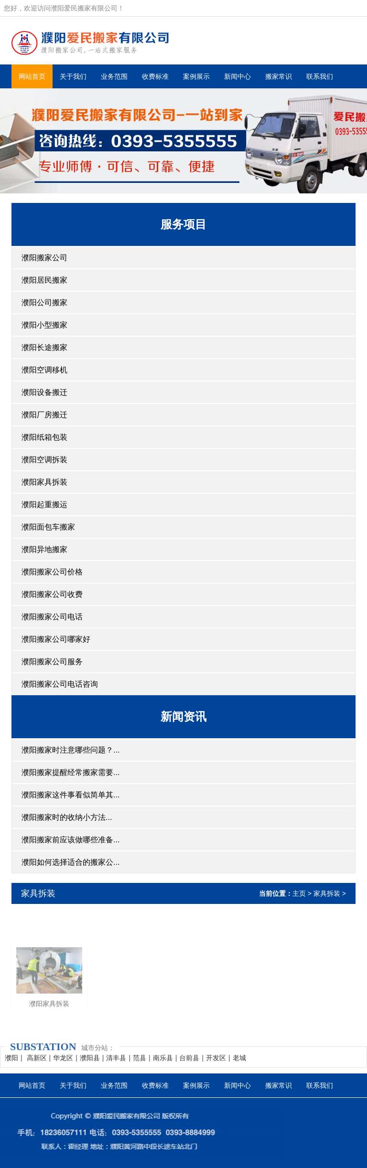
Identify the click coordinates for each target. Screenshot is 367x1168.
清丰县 (116, 1065)
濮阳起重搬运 (44, 504)
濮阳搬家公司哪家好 (56, 639)
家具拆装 (38, 893)
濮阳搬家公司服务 (52, 662)
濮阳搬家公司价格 (52, 572)
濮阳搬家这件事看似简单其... (70, 795)
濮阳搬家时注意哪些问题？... (70, 750)
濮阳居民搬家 (44, 280)
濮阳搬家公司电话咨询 (60, 684)
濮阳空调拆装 (44, 460)
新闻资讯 (183, 716)
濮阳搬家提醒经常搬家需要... (70, 772)
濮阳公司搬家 (44, 302)
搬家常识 (278, 76)
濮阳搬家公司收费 (52, 594)
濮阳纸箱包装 (44, 437)
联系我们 (319, 76)
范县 (139, 1065)
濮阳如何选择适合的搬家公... (70, 862)
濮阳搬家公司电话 (52, 617)
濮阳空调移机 (44, 370)
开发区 (216, 1065)
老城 (239, 1065)
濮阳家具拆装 (44, 482)
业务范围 (114, 76)
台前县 (189, 1065)
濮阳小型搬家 (44, 325)
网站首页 (32, 76)
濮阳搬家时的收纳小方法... (67, 817)
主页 (299, 893)
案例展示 (196, 76)
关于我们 (73, 76)
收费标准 (155, 76)
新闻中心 (237, 76)
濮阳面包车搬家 (48, 527)
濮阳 (11, 1065)
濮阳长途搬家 (44, 347)
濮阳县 (90, 1065)
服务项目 (183, 224)
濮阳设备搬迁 (44, 392)
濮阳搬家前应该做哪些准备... (70, 840)
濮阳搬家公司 (44, 258)
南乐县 (163, 1065)
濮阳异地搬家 (44, 549)
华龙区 (63, 1065)
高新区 (37, 1065)
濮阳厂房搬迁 (44, 415)
